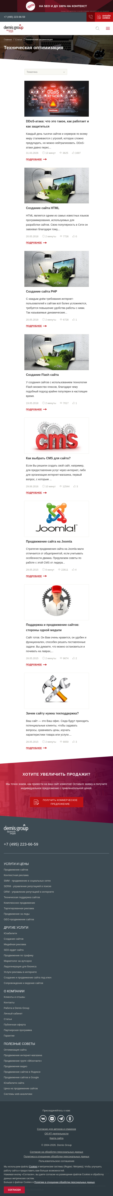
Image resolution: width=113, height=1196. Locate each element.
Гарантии (9, 1035)
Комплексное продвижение (19, 902)
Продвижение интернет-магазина (23, 1055)
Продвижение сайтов (16, 869)
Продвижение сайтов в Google (21, 1077)
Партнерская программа (18, 1030)
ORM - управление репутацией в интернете (29, 891)
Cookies (33, 1166)
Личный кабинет (13, 1013)
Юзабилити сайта (14, 1082)
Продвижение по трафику (18, 955)
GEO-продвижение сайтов (19, 919)
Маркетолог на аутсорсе (18, 961)
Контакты (9, 1002)
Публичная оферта (15, 1024)
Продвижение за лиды (17, 913)
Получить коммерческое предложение (99, 17)
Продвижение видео (15, 1066)
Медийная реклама (15, 944)
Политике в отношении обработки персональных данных (64, 1182)
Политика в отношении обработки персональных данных (56, 1156)
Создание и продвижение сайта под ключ (27, 977)
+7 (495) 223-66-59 (14, 17)
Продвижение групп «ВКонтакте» (23, 1060)
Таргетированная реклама (19, 908)
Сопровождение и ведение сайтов (23, 983)
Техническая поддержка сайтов (22, 897)
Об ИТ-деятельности (57, 1133)
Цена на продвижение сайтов (21, 1088)
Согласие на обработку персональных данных (56, 1151)
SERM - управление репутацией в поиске (27, 886)
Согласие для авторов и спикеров (56, 1129)
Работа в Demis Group (16, 1008)
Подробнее (34, 159)
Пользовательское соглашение (56, 1161)
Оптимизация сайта (15, 1049)
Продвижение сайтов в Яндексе (22, 1071)
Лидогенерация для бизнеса (20, 966)
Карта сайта (56, 1138)
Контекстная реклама (16, 875)
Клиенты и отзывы (14, 997)
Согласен (14, 1190)
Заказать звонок (91, 17)
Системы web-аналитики (18, 1094)
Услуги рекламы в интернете (20, 972)
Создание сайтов (13, 938)
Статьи (8, 1019)
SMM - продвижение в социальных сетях (27, 880)
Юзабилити (10, 933)
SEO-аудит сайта (13, 949)
